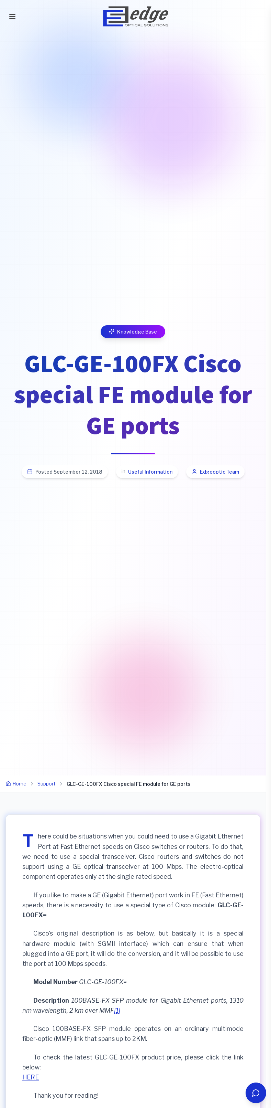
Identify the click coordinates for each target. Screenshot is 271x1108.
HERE (30, 1077)
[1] (117, 1010)
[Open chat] (256, 1093)
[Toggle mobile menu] (12, 16)
